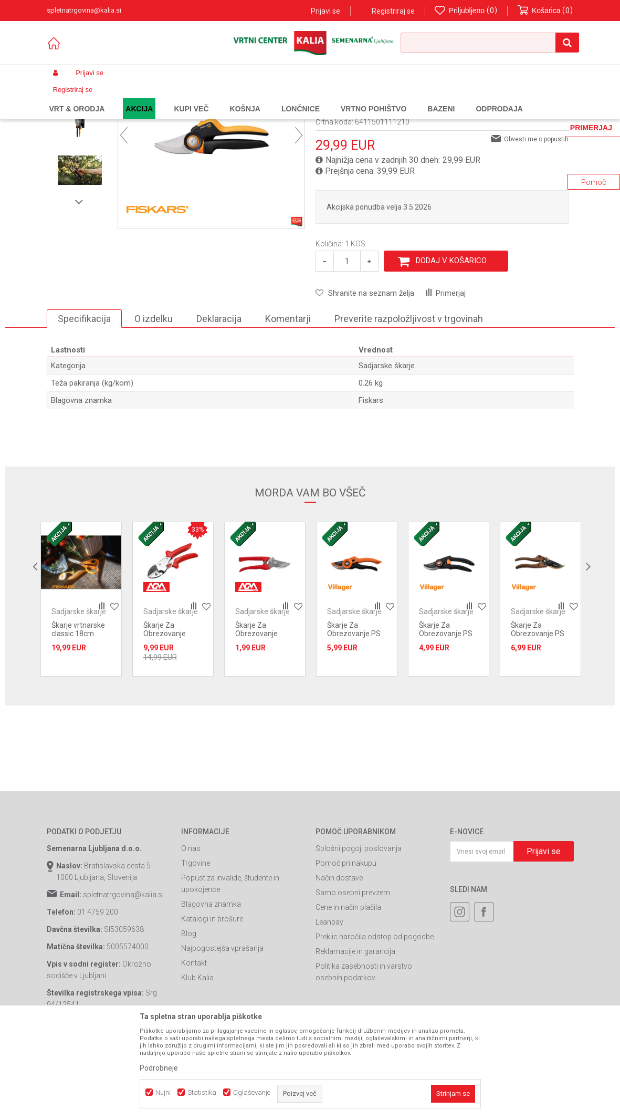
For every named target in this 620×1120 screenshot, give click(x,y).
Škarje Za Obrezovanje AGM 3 (256, 719)
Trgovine (195, 949)
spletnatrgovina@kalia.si (123, 980)
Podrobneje (159, 1068)
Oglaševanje (251, 1092)
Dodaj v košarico (451, 346)
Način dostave (339, 963)
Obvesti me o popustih (536, 225)
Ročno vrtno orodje (241, 97)
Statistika (201, 1092)
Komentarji (288, 404)
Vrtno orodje (188, 97)
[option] (80, 165)
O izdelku (153, 404)
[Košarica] (545, 11)
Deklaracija (218, 404)
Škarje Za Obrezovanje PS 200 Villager (445, 719)
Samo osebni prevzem (353, 978)
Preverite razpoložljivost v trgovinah (408, 404)
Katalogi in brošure (212, 1004)
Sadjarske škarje (300, 97)
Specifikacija (84, 404)
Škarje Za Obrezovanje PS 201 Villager (354, 719)
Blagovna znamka (211, 990)
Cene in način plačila (348, 993)
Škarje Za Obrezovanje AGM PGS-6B (165, 719)
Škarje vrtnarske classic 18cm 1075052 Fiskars (78, 719)
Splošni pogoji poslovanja (359, 934)
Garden (152, 97)
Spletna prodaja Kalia (77, 97)
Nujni (163, 1092)
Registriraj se (393, 11)
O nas (191, 934)
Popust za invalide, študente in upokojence (230, 969)
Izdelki (124, 97)
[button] (490, 43)
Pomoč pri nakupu (346, 949)
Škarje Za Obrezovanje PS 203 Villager (537, 719)
